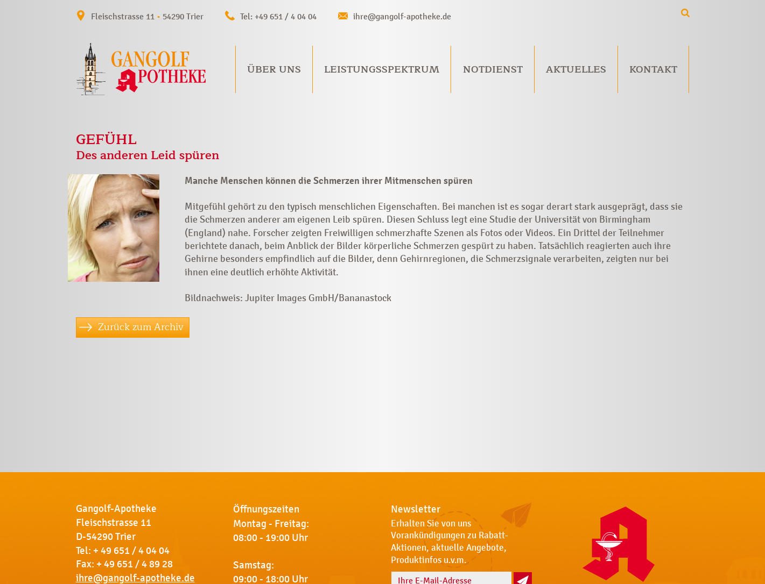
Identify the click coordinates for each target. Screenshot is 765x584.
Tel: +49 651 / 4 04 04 (278, 16)
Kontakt (653, 69)
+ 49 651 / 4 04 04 (131, 551)
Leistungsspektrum (381, 69)
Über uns (274, 69)
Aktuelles (576, 69)
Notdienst (493, 69)
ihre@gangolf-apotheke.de (402, 16)
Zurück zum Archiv (141, 327)
